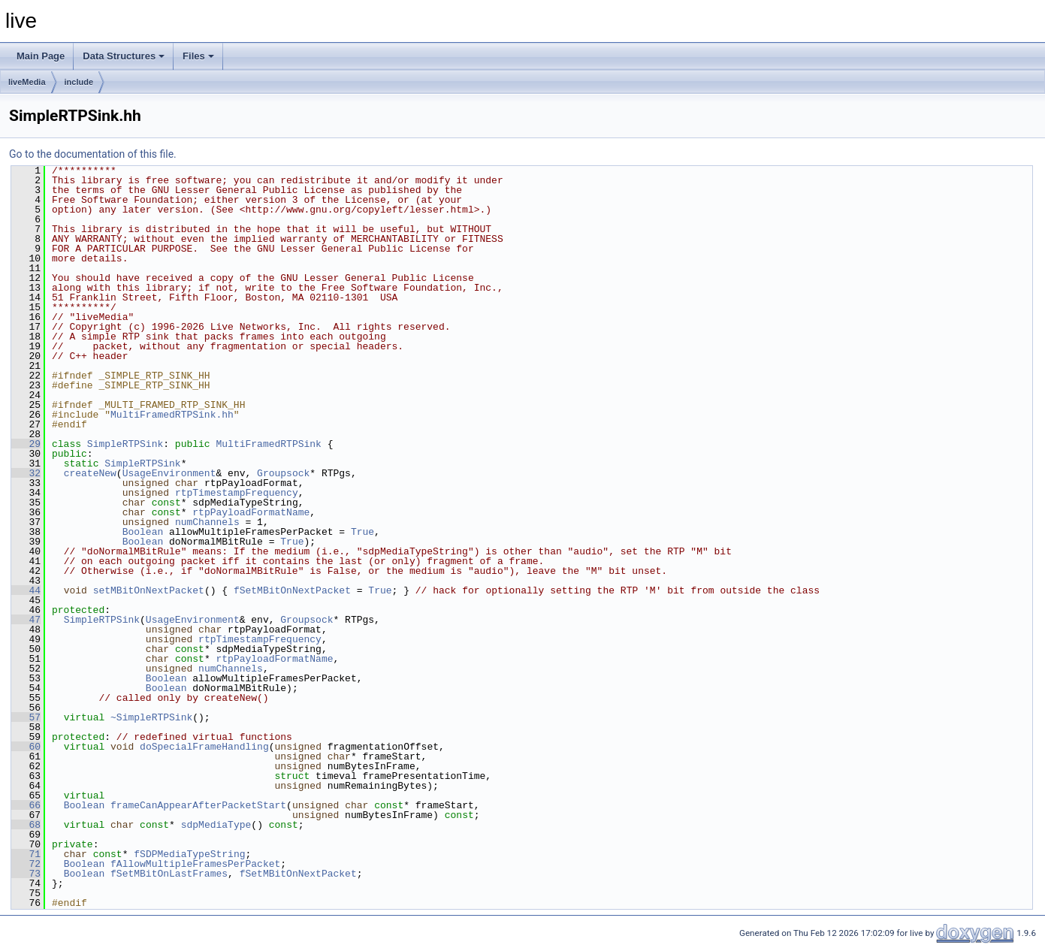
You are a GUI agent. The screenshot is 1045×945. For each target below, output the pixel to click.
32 (26, 473)
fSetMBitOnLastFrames (169, 873)
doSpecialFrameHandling (204, 746)
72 (26, 864)
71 (26, 854)
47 (26, 619)
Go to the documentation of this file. (93, 154)
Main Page (41, 56)
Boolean (143, 532)
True (362, 532)
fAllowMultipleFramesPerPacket (195, 864)
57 (26, 717)
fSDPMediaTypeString (189, 854)
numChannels (207, 522)
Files (198, 56)
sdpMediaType (216, 825)
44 (26, 590)
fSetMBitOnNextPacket (292, 590)
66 (26, 805)
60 (26, 746)
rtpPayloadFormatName (251, 512)
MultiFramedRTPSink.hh (172, 414)
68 (26, 825)
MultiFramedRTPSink (268, 444)
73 (26, 873)
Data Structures (124, 56)
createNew (90, 473)
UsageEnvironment (169, 473)
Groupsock (283, 473)
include (79, 81)
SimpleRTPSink (125, 444)
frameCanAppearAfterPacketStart (198, 805)
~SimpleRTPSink (151, 717)
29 (26, 444)
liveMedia (27, 81)
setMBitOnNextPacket (148, 590)
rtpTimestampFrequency (236, 493)
